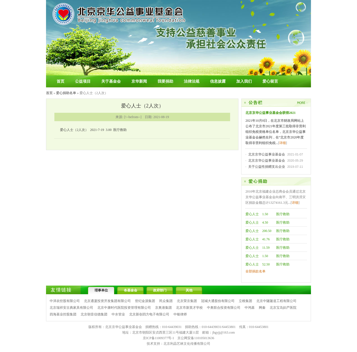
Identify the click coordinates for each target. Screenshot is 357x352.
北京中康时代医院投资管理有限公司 (124, 308)
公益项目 (83, 81)
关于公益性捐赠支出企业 (266, 167)
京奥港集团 (163, 308)
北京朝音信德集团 (94, 314)
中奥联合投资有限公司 (223, 308)
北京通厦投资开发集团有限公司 (107, 301)
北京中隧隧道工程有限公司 (276, 301)
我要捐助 (165, 81)
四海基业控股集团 (63, 314)
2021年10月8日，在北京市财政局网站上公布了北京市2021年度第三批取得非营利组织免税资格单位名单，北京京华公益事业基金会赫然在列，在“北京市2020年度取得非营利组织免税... (275, 132)
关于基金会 (111, 81)
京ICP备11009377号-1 (158, 338)
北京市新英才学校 (189, 308)
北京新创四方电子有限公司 (149, 314)
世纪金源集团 (145, 301)
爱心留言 (270, 81)
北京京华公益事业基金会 (266, 154)
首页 (60, 81)
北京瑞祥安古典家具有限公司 (71, 308)
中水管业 (118, 314)
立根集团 (245, 301)
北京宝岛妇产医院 (283, 308)
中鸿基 (250, 308)
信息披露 (218, 81)
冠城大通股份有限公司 (218, 301)
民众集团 (166, 301)
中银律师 (180, 314)
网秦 (262, 308)
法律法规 (191, 81)
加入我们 (244, 81)
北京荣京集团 (187, 301)
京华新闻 (139, 81)
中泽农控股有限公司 (65, 301)
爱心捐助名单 (66, 93)
